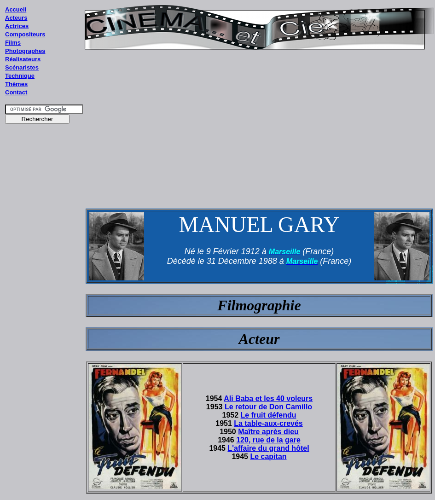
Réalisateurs (23, 59)
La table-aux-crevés (268, 423)
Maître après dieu (268, 432)
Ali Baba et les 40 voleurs (268, 398)
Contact (16, 92)
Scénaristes (22, 67)
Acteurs (16, 17)
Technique (20, 75)
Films (13, 42)
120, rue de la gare (268, 440)
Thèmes (16, 84)
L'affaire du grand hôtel (268, 448)
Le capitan (268, 456)
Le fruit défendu (268, 415)
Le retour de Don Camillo (268, 407)
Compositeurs (25, 34)
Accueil (15, 9)
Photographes (25, 50)
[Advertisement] (44, 303)
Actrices (17, 26)
